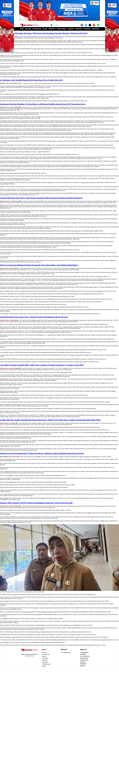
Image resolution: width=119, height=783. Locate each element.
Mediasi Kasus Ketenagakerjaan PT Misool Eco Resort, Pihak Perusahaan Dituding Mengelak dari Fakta (42, 453)
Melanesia (52, 29)
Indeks (44, 666)
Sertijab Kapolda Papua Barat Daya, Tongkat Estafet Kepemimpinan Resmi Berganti (34, 317)
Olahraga (45, 660)
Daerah (45, 29)
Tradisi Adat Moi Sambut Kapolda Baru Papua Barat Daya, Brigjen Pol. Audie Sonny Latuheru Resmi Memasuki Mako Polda (50, 420)
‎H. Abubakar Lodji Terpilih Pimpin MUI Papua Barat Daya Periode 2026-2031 (31, 80)
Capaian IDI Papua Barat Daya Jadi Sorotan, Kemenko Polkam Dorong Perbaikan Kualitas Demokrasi (41, 198)
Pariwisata (95, 29)
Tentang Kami (84, 652)
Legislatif (70, 29)
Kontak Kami (84, 658)
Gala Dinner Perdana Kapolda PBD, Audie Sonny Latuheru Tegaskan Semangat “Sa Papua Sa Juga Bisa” (42, 365)
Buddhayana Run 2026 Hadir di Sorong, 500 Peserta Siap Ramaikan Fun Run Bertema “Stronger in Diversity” (44, 33)
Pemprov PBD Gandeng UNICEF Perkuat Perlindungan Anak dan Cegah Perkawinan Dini (36, 503)
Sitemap (83, 662)
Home (22, 29)
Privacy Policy (84, 660)
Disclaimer (83, 664)
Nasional (28, 29)
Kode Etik (83, 654)
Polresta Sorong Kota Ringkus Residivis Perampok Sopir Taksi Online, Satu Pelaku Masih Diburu (39, 265)
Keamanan (87, 29)
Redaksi (82, 666)
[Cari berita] (59, 25)
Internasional (37, 29)
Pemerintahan (61, 29)
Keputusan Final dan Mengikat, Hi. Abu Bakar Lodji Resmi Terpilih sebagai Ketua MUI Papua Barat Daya (43, 104)
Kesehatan (78, 29)
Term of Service (85, 656)
